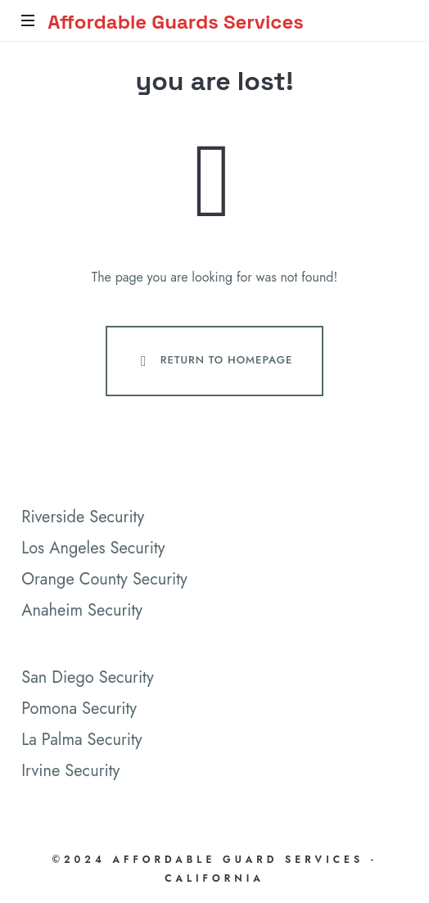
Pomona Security (79, 708)
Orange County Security (104, 579)
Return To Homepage (212, 361)
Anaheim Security (81, 610)
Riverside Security (82, 517)
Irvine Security (70, 771)
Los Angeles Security (93, 548)
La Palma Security (81, 740)
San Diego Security (87, 677)
